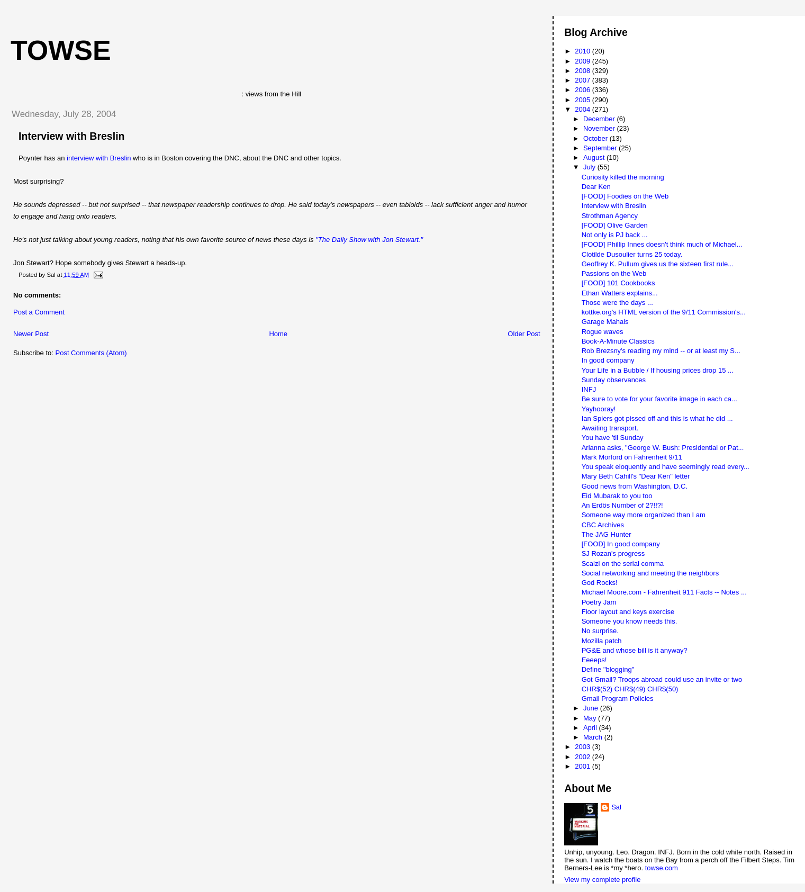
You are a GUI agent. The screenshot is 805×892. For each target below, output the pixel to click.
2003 (583, 747)
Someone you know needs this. (629, 621)
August (595, 157)
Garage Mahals (605, 322)
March (593, 737)
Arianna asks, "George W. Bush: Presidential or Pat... (663, 448)
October (596, 138)
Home (278, 334)
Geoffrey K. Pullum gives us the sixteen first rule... (658, 264)
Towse (61, 50)
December (600, 119)
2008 (583, 71)
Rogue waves (602, 332)
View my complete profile (602, 880)
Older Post (524, 334)
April (591, 728)
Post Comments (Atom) (91, 353)
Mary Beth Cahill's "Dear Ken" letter (636, 476)
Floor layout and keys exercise (628, 612)
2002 (583, 757)
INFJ (589, 389)
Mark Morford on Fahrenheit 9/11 (632, 457)
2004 (583, 109)
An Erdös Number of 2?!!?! (622, 505)
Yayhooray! (599, 409)
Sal (616, 807)
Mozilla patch (602, 641)
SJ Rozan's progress (613, 553)
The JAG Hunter (606, 534)
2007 (583, 80)
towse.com (661, 868)
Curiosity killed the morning (623, 177)
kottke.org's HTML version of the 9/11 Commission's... (664, 312)
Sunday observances (614, 380)
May (590, 718)
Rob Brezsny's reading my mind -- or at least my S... (661, 351)
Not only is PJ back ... (615, 235)
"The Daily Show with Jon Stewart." (369, 240)
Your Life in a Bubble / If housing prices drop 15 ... (658, 370)
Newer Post (31, 334)
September (601, 148)
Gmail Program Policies (618, 698)
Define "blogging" (608, 669)
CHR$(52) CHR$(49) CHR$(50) (630, 689)
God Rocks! (600, 583)
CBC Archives (603, 525)
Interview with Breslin (71, 136)
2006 (583, 90)
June (591, 708)
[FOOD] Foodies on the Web (625, 196)
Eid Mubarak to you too (617, 496)
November (600, 128)
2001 (583, 766)
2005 (583, 100)
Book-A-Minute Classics (618, 341)
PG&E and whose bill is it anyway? (635, 650)
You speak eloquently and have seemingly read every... (665, 467)
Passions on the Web (614, 273)
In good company (608, 360)
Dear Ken (596, 187)
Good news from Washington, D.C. (635, 486)
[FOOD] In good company (621, 544)
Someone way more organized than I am (643, 515)
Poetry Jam (599, 602)
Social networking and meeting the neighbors (650, 573)
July (590, 167)
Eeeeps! (594, 660)
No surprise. (600, 631)
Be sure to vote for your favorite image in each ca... (659, 399)
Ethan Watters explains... (620, 293)
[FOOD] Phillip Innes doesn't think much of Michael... (662, 244)
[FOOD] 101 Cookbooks (618, 283)
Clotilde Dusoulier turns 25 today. (632, 254)
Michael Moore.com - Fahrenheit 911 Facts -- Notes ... (664, 592)
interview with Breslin (99, 158)
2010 (583, 51)
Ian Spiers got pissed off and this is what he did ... (657, 418)
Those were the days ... (617, 303)
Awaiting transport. (610, 428)
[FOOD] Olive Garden (615, 225)
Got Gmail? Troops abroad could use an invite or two (662, 679)
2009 (583, 61)
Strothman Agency (610, 216)
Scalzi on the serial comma (623, 563)
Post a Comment (39, 312)
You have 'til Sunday (613, 438)
